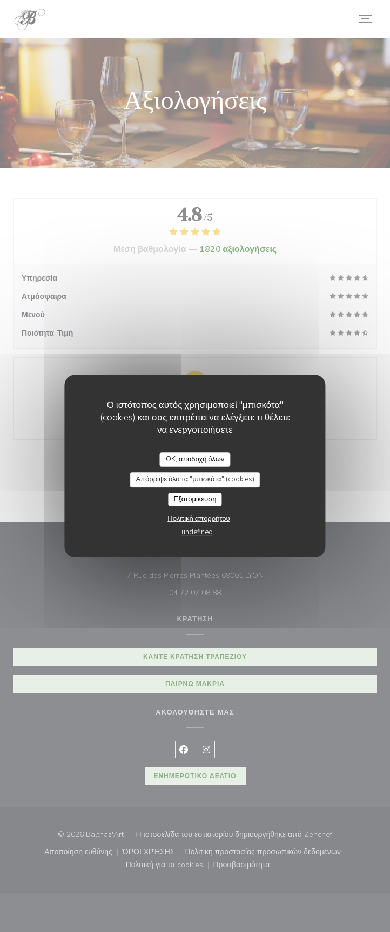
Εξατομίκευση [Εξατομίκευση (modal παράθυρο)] (195, 499)
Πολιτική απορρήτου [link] (198, 518)
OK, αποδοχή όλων (195, 459)
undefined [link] (197, 532)
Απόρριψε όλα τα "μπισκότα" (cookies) (195, 479)
